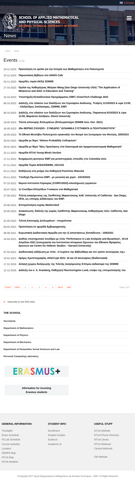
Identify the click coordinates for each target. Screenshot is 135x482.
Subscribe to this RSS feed (67, 298)
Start (8, 287)
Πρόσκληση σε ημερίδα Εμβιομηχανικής (42, 226)
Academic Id (55, 444)
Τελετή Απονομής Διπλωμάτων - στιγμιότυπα (45, 220)
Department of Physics (16, 335)
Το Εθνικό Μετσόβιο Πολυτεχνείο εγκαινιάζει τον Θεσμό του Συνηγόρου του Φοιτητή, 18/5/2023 (74, 134)
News (16, 51)
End (69, 287)
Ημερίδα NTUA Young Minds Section (40, 152)
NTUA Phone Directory (106, 435)
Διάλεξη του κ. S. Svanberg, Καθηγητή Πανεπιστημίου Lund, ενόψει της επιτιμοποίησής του (72, 270)
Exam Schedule (10, 435)
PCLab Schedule (11, 439)
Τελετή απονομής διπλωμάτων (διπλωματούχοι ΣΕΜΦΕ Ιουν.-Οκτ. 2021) (61, 122)
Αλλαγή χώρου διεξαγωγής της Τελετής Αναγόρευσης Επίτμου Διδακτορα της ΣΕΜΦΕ (69, 264)
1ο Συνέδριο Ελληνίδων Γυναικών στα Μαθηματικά (48, 189)
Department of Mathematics (18, 328)
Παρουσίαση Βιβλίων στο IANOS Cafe (41, 75)
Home (7, 51)
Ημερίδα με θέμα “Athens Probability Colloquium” (48, 140)
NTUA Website (102, 430)
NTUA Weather (10, 461)
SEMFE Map (9, 453)
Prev (17, 287)
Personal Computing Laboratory (21, 356)
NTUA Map (8, 457)
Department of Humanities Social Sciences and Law (32, 349)
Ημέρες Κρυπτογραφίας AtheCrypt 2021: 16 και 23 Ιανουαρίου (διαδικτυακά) (63, 258)
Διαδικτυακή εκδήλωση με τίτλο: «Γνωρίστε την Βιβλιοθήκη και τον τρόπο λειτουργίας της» (72, 251)
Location (6, 448)
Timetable (7, 430)
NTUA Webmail (102, 444)
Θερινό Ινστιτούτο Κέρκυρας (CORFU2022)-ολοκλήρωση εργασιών (58, 183)
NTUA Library (101, 439)
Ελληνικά (127, 2)
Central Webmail (103, 448)
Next (60, 287)
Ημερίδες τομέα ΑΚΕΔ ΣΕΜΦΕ (36, 81)
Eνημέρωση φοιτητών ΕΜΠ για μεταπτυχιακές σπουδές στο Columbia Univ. (63, 158)
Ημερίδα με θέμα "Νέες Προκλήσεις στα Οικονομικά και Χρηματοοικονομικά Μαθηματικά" (70, 146)
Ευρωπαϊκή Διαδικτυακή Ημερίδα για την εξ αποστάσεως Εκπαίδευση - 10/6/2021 (66, 232)
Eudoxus (52, 439)
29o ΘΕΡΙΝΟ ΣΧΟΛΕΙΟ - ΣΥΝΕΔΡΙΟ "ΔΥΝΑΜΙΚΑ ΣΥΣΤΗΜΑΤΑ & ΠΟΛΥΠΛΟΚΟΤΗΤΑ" (67, 128)
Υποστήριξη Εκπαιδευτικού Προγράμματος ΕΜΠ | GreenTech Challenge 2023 (63, 97)
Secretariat (9, 321)
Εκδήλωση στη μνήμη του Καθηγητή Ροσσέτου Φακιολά (51, 171)
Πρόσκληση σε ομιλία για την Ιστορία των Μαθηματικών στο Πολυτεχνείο (61, 69)
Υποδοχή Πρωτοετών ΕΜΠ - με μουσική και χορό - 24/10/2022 (54, 177)
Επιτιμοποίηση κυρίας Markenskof (39, 205)
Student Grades (56, 435)
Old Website (100, 456)
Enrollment (54, 430)
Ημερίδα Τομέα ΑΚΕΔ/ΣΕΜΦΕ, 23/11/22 (41, 165)
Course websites (11, 444)
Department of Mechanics (17, 342)
